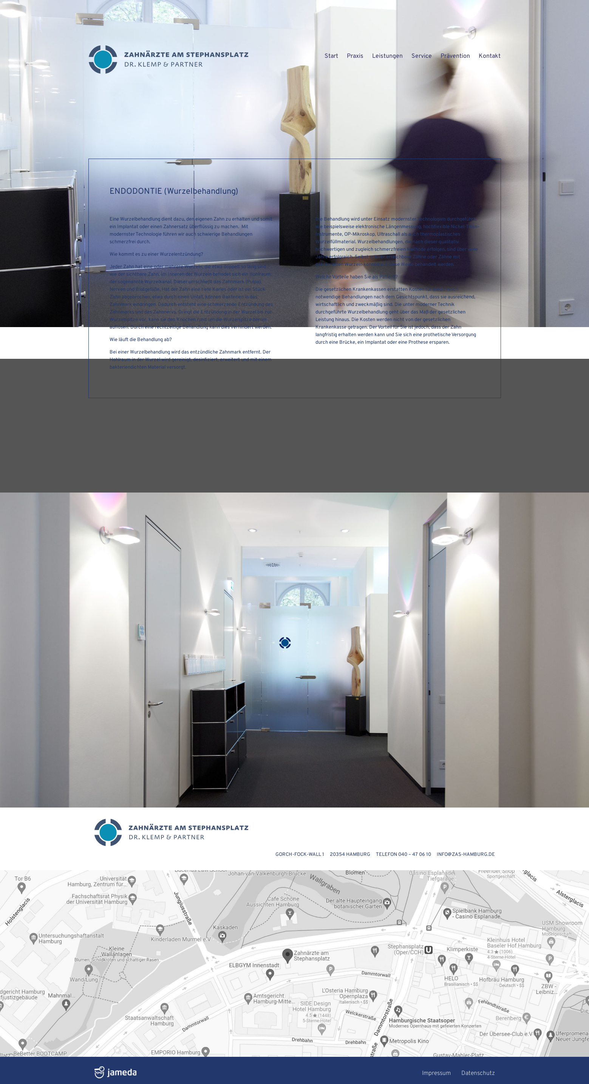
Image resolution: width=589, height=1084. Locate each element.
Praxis (355, 56)
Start (331, 56)
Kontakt (490, 56)
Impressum (436, 1073)
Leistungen (387, 56)
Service (421, 56)
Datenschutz (478, 1073)
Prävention (455, 56)
